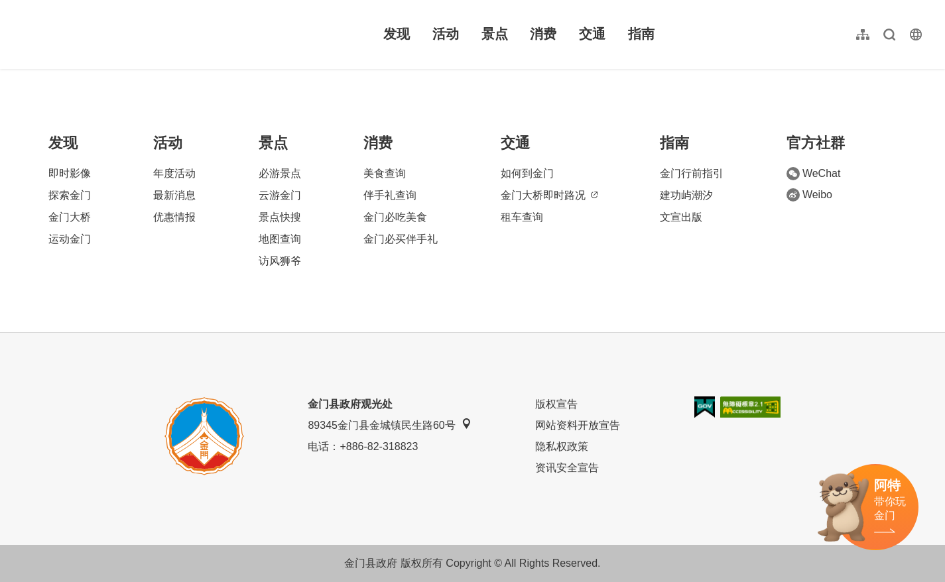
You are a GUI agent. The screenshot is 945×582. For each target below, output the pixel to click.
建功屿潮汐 (686, 195)
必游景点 (280, 173)
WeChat (814, 173)
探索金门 (69, 195)
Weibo (809, 195)
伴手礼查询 (389, 195)
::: (20, 7)
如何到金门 (527, 173)
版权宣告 (556, 404)
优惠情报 (174, 217)
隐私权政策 (561, 446)
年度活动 (174, 173)
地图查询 (280, 239)
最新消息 (174, 195)
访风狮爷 (280, 260)
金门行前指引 (692, 173)
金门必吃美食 (395, 217)
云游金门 (280, 195)
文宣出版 (681, 217)
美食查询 (384, 173)
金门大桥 (69, 217)
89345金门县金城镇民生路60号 (389, 424)
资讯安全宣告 (567, 467)
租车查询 (522, 217)
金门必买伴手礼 (400, 239)
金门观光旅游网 (102, 34)
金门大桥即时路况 (549, 195)
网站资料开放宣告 (577, 425)
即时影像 (69, 173)
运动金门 (69, 239)
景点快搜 (280, 217)
